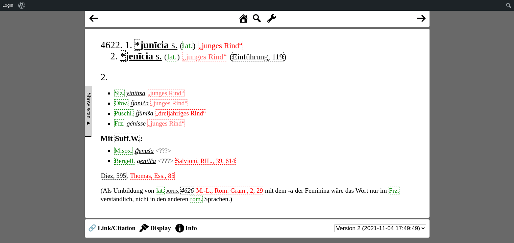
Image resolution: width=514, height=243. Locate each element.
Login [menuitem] (7, 5)
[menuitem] (22, 5)
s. (155, 45)
